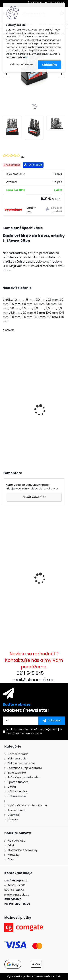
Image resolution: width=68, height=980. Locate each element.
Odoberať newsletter (26, 710)
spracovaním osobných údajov (42, 729)
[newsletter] (51, 721)
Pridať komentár (34, 497)
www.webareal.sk (49, 976)
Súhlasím (49, 65)
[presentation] (6, 73)
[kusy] (16, 448)
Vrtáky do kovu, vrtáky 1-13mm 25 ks (30, 589)
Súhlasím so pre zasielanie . (34, 731)
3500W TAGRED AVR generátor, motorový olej (27, 417)
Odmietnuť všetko (21, 64)
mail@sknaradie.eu (16, 894)
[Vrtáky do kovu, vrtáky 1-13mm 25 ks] (12, 127)
